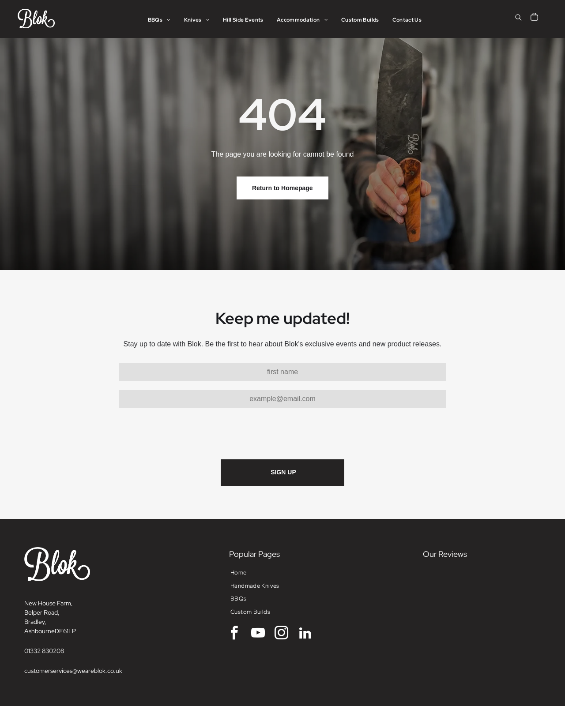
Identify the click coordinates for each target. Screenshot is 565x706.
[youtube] (258, 634)
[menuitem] (159, 20)
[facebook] (234, 634)
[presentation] (186, 433)
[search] (518, 18)
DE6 (61, 631)
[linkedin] (305, 634)
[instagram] (282, 634)
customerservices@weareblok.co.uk (73, 671)
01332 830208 (44, 651)
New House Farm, (48, 603)
